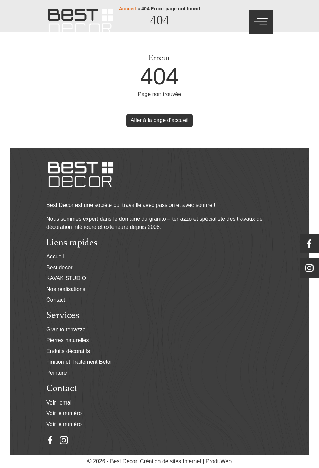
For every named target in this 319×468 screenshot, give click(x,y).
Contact (55, 300)
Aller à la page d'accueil (160, 120)
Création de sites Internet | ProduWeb (186, 461)
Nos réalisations (65, 289)
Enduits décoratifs (68, 351)
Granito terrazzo (66, 329)
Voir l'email (59, 403)
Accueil (55, 256)
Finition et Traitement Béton (80, 362)
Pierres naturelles (67, 340)
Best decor (59, 267)
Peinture (56, 373)
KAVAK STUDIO (66, 278)
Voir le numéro (64, 413)
